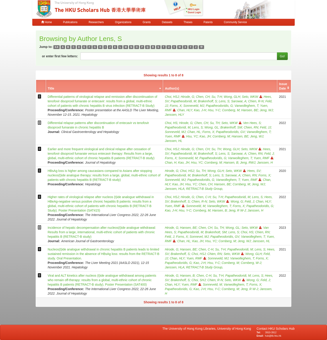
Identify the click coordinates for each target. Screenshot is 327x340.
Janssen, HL (173, 141)
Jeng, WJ (266, 110)
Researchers (96, 22)
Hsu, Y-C (214, 110)
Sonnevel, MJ (199, 236)
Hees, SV (254, 171)
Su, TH (215, 123)
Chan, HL (194, 132)
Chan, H (170, 162)
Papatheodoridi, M (183, 101)
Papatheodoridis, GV (230, 132)
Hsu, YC (192, 136)
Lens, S (224, 101)
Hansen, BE (249, 110)
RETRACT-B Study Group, (204, 188)
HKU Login (193, 9)
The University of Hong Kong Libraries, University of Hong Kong (207, 328)
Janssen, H (265, 162)
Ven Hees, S (252, 123)
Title (51, 88)
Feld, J (269, 153)
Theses (188, 22)
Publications (70, 22)
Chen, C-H (203, 197)
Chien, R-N (256, 101)
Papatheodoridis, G (219, 105)
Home (46, 22)
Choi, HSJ (172, 96)
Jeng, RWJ (247, 162)
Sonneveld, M (188, 158)
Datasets (167, 22)
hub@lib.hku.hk (273, 335)
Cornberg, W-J (251, 263)
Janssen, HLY (174, 114)
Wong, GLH (232, 96)
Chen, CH (202, 96)
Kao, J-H (200, 110)
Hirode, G (187, 96)
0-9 (56, 47)
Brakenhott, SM (216, 232)
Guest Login (194, 12)
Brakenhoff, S (207, 101)
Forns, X (176, 105)
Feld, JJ (265, 127)
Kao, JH (205, 136)
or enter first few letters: (60, 56)
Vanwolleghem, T (246, 105)
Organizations (123, 22)
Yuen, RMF (174, 136)
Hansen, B (231, 162)
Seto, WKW (252, 96)
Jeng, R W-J (237, 210)
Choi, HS (171, 123)
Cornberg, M (231, 110)
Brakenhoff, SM (231, 127)
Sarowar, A (238, 101)
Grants (147, 22)
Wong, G (237, 201)
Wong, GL (212, 127)
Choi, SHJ (199, 280)
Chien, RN (251, 127)
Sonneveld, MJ (193, 105)
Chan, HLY (184, 110)
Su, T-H (216, 96)
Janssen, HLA (174, 188)
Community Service (235, 22)
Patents (208, 22)
